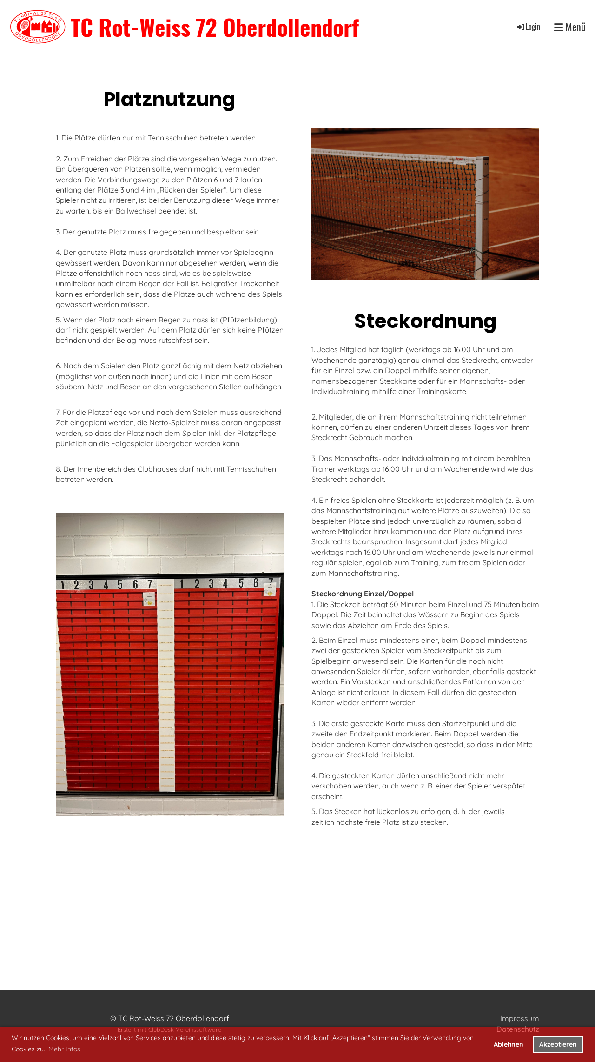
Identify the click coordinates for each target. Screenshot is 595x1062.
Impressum (519, 1018)
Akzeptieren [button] (558, 1044)
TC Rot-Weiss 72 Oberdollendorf (215, 26)
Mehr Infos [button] (64, 1049)
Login (528, 26)
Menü (570, 27)
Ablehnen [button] (508, 1044)
